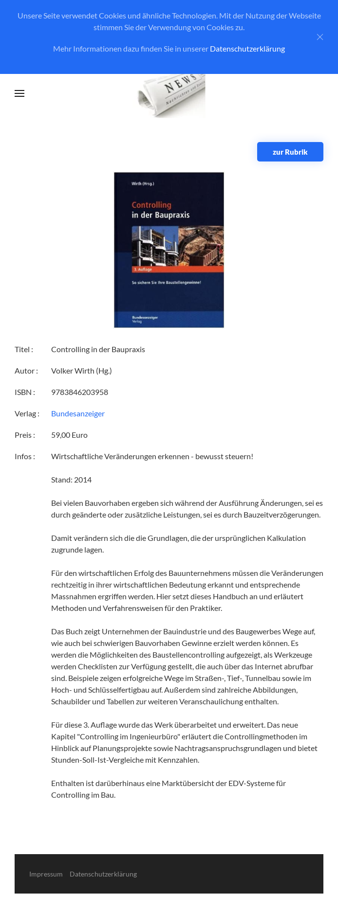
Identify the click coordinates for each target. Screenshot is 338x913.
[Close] (320, 37)
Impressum (46, 874)
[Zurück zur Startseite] (169, 93)
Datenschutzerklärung (247, 48)
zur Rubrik (290, 151)
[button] (19, 93)
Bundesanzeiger (78, 413)
